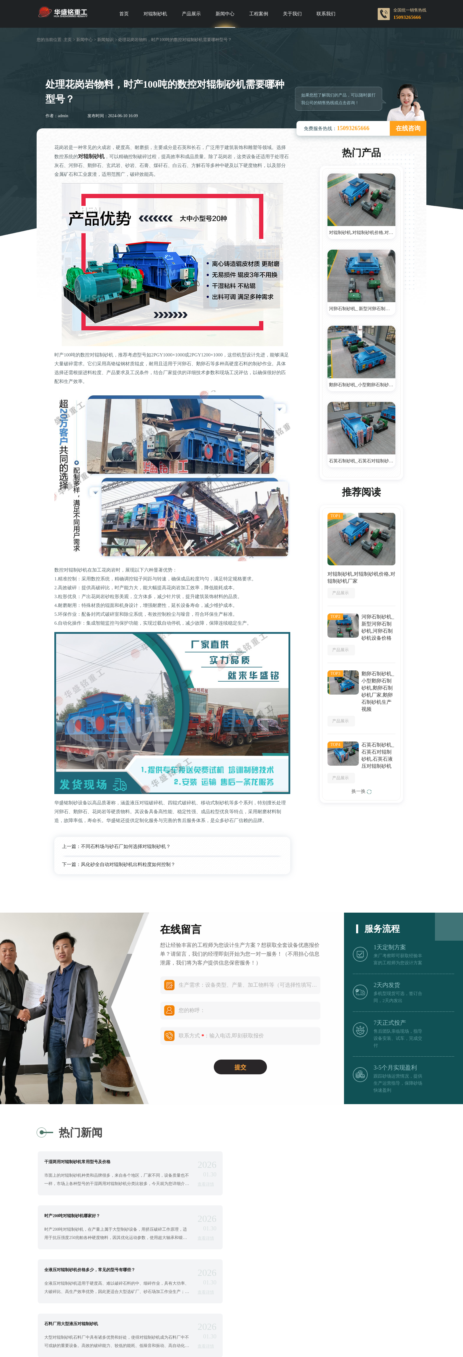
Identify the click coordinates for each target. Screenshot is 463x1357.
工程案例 (258, 14)
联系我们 (326, 14)
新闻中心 (225, 14)
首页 (124, 14)
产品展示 (191, 14)
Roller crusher (232, 1344)
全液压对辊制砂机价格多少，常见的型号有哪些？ (90, 1216)
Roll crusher (199, 1344)
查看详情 (201, 1184)
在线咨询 (408, 128)
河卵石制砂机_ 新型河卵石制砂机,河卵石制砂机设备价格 (362, 308)
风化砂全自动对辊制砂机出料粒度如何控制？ (128, 864)
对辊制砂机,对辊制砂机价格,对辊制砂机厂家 (362, 232)
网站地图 (354, 1336)
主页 (67, 39)
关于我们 (292, 14)
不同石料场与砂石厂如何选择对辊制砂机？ (126, 846)
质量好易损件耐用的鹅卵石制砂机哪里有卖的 (86, 1270)
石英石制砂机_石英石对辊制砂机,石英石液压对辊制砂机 (362, 461)
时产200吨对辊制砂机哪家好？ (281, 1162)
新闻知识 (105, 39)
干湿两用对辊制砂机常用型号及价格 (78, 1162)
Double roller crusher (274, 1344)
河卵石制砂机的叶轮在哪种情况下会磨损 (290, 1270)
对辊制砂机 (155, 14)
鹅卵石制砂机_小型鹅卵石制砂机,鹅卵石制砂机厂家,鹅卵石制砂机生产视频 (362, 384)
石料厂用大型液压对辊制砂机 (280, 1216)
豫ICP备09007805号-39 (262, 1336)
